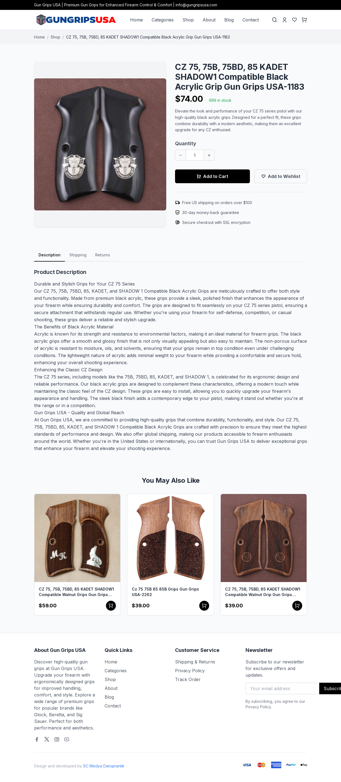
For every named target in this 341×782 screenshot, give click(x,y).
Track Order (188, 679)
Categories (163, 20)
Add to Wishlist (280, 176)
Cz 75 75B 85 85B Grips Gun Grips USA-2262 (165, 592)
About (209, 20)
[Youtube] (66, 739)
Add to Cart (212, 176)
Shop (188, 20)
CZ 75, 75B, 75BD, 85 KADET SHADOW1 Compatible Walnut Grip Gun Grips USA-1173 (262, 592)
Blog (229, 20)
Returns (102, 255)
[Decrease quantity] (180, 155)
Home (136, 20)
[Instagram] (56, 739)
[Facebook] (37, 739)
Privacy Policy (190, 670)
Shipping (77, 255)
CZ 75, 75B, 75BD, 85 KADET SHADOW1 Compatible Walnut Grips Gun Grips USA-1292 (76, 592)
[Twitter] (47, 739)
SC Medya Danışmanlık (103, 766)
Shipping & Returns (195, 662)
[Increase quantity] (209, 155)
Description (50, 255)
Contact (250, 20)
